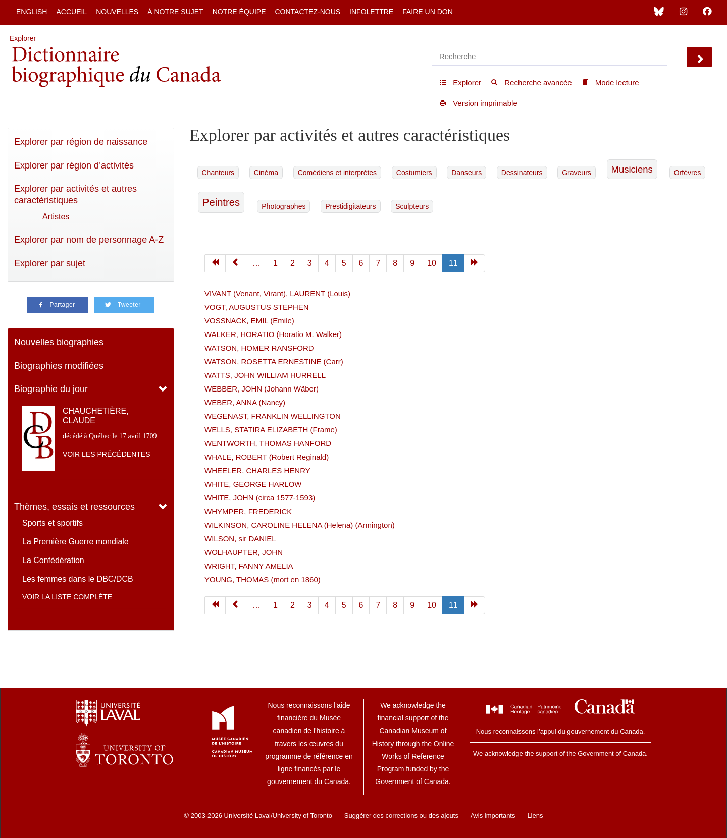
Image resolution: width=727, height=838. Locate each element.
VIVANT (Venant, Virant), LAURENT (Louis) (277, 293)
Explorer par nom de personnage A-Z (89, 240)
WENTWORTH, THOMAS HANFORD (267, 443)
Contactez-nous (307, 12)
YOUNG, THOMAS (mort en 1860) (262, 579)
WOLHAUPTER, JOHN (243, 552)
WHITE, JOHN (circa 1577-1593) (259, 497)
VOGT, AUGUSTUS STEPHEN (256, 307)
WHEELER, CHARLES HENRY (257, 470)
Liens (535, 815)
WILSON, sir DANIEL (240, 538)
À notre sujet (175, 12)
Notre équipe (239, 12)
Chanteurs (218, 173)
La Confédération (53, 560)
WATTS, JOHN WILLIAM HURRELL (265, 375)
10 (431, 263)
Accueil (71, 12)
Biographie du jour (51, 389)
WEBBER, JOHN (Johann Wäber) (261, 388)
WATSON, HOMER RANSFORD (259, 348)
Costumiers (414, 173)
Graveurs (576, 173)
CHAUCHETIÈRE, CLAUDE (96, 416)
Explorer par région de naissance (80, 142)
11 (453, 263)
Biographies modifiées (58, 366)
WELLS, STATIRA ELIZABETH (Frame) (270, 429)
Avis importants (493, 815)
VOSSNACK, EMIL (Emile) (249, 320)
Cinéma (266, 173)
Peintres (221, 202)
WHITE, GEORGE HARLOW (253, 484)
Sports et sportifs (52, 523)
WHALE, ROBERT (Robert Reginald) (266, 457)
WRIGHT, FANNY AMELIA (248, 566)
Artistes (55, 216)
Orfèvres (687, 173)
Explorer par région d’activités (74, 165)
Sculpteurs (412, 206)
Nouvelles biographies (58, 342)
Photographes (283, 206)
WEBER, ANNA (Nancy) (244, 402)
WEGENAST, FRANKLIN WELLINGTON (272, 416)
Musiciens (632, 169)
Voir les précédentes (106, 454)
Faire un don (427, 12)
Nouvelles (117, 12)
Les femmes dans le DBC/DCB (77, 579)
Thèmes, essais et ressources (74, 506)
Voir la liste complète (67, 597)
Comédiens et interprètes (337, 173)
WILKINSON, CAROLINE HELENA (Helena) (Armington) (299, 525)
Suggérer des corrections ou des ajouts (401, 815)
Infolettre (371, 12)
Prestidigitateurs (350, 206)
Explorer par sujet (49, 263)
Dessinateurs (522, 173)
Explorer (23, 38)
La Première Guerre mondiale (75, 541)
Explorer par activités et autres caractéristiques (75, 194)
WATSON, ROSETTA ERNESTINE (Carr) (273, 361)
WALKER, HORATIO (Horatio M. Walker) (273, 334)
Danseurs (466, 173)
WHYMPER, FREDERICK (248, 511)
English (31, 12)
